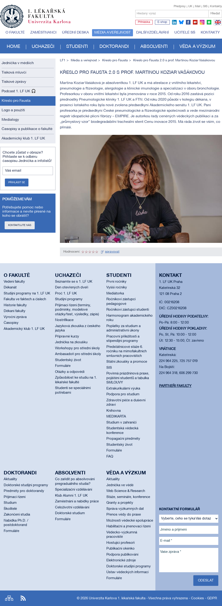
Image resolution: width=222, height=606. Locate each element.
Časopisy (11, 323)
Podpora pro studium (122, 394)
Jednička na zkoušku (71, 342)
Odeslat (206, 580)
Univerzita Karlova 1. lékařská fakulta (117, 598)
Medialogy (10, 119)
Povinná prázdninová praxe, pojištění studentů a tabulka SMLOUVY (127, 378)
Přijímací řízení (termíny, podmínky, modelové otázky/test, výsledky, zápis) (77, 310)
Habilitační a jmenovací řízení (128, 526)
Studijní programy (69, 299)
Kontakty (216, 6)
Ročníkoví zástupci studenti (127, 309)
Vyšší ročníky (116, 287)
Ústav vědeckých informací (127, 572)
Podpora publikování (122, 554)
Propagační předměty (123, 438)
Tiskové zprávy (14, 81)
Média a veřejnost (112, 32)
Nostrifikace (64, 320)
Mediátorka (115, 293)
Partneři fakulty (175, 386)
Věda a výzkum (197, 47)
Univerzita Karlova (53, 24)
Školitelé (10, 508)
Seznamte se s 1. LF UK (73, 281)
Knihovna (113, 410)
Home (13, 47)
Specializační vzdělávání (73, 489)
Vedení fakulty (14, 281)
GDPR (212, 598)
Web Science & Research (125, 491)
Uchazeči (43, 47)
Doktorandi (114, 47)
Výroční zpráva (15, 317)
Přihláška (144, 22)
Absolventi (154, 47)
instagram (202, 22)
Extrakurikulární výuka (123, 388)
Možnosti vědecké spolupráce (129, 520)
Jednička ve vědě (119, 485)
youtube (195, 22)
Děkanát (10, 287)
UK (190, 6)
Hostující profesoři (120, 542)
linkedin (174, 22)
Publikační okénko (120, 548)
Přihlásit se (16, 182)
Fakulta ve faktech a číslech (25, 299)
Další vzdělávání (152, 32)
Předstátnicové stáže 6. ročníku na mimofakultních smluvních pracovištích (126, 351)
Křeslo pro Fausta (16, 100)
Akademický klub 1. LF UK (23, 138)
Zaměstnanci (43, 32)
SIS (205, 6)
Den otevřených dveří (71, 287)
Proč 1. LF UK (66, 293)
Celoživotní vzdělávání (72, 507)
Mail (197, 6)
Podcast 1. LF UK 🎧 (19, 91)
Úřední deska (75, 32)
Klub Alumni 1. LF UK (71, 495)
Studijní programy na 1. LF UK (27, 293)
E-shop (162, 22)
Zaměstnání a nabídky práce (77, 501)
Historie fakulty (15, 305)
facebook (188, 22)
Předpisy (180, 6)
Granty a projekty (119, 502)
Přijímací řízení (14, 497)
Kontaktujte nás (19, 225)
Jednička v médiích (18, 63)
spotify (209, 22)
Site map (9, 598)
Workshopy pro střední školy (77, 348)
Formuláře (63, 366)
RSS (23, 598)
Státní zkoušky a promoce (126, 361)
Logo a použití (13, 110)
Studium (10, 502)
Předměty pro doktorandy (24, 491)
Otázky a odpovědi (69, 372)
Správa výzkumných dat (125, 508)
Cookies (197, 598)
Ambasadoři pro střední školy (78, 354)
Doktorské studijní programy (26, 485)
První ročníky (116, 281)
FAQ (109, 456)
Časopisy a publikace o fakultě (27, 129)
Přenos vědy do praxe (123, 514)
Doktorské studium (70, 513)
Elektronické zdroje (121, 560)
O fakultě (15, 32)
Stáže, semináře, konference (128, 497)
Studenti (77, 47)
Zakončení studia (17, 514)
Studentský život (68, 360)
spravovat (112, 251)
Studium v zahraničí (121, 422)
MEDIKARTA (116, 416)
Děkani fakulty (14, 311)
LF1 (62, 60)
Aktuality (10, 479)
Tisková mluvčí (14, 72)
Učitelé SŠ (184, 32)
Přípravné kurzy (67, 336)
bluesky (181, 22)
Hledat (215, 13)
